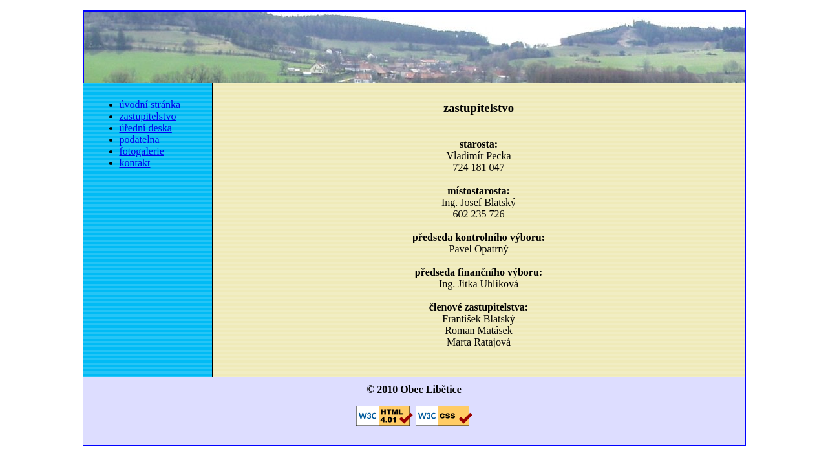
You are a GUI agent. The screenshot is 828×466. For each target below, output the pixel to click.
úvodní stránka (150, 104)
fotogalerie (142, 151)
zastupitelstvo (148, 116)
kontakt (135, 162)
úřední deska (146, 127)
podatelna (140, 139)
